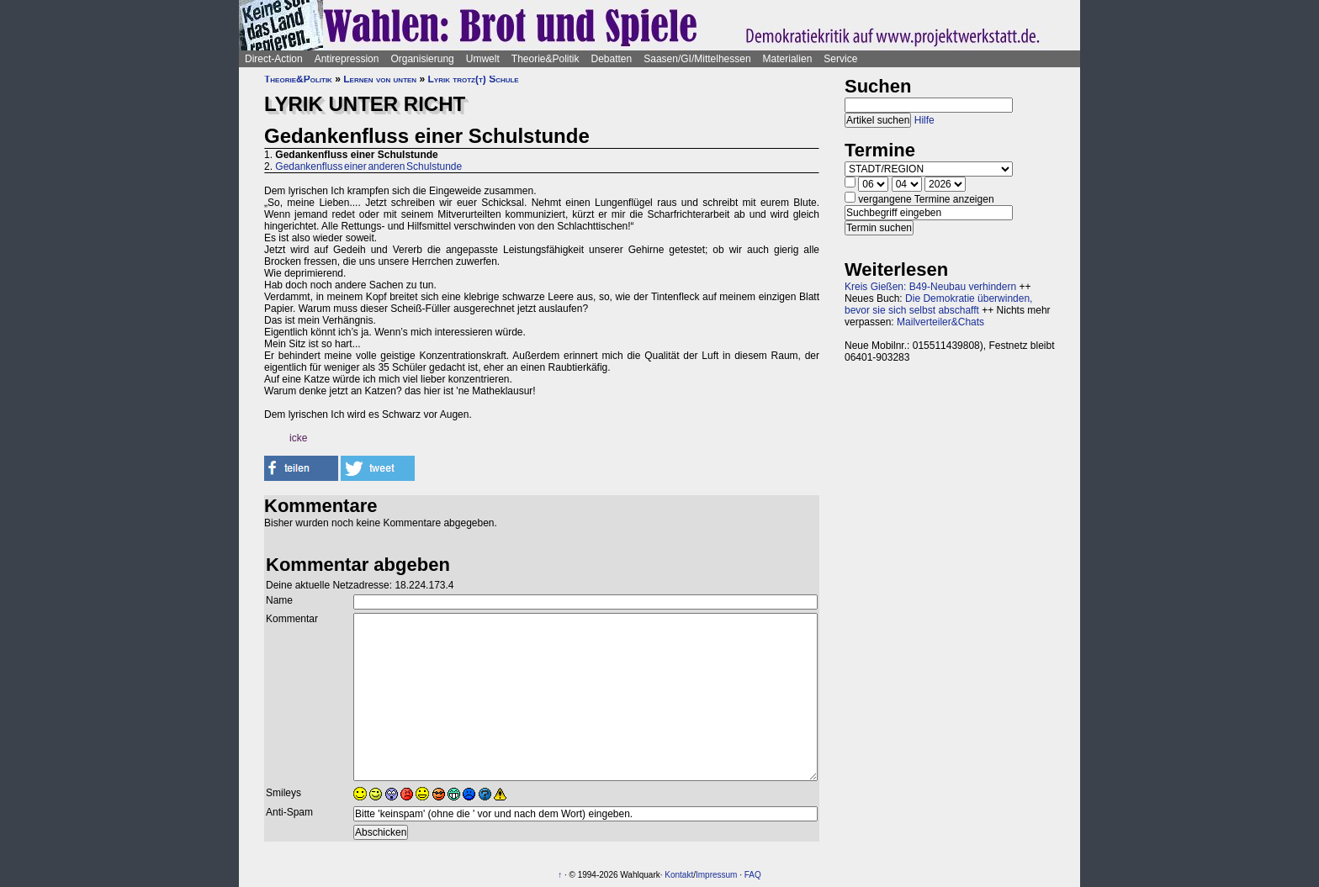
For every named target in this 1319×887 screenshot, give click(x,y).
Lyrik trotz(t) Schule (472, 79)
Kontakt (679, 874)
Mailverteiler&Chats (940, 322)
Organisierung (421, 59)
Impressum (716, 874)
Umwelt (483, 59)
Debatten (612, 59)
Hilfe (924, 120)
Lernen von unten (379, 79)
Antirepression (347, 59)
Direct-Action (274, 59)
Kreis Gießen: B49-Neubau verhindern (930, 287)
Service (840, 59)
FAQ (752, 874)
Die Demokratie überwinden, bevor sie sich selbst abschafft (938, 304)
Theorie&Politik (545, 59)
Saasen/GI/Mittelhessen (697, 59)
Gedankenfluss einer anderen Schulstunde (368, 166)
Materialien (788, 59)
